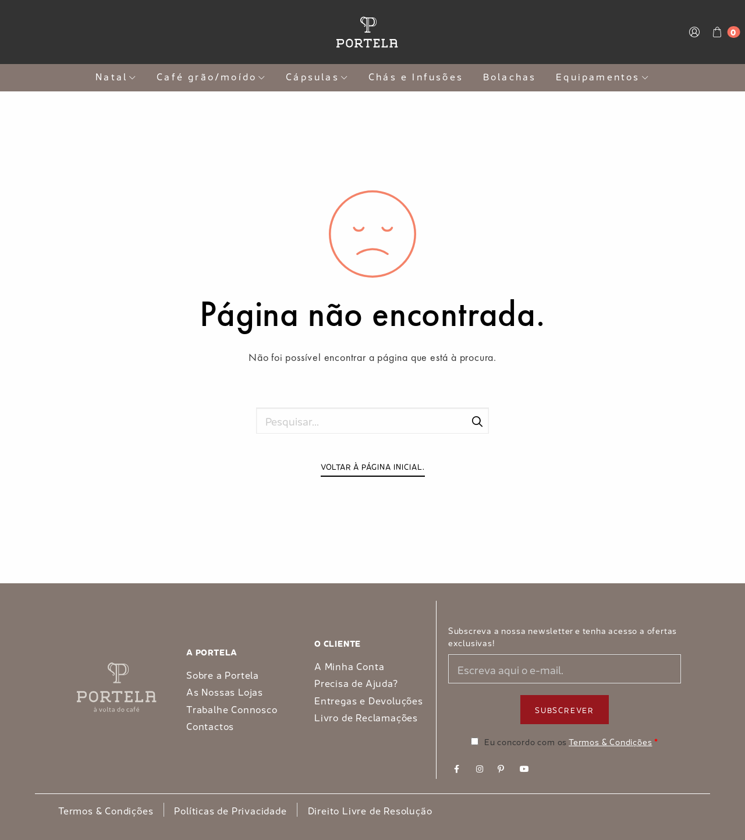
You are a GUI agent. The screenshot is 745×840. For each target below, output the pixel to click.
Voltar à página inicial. (373, 466)
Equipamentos (603, 76)
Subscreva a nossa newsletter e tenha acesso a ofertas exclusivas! (562, 636)
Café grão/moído (211, 76)
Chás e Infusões (415, 76)
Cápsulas (317, 76)
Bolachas (510, 76)
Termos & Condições (610, 741)
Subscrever (564, 709)
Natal (116, 76)
